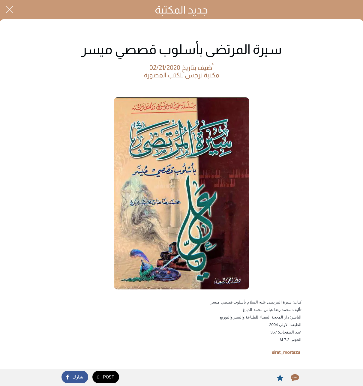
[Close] (9, 9)
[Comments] (294, 377)
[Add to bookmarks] (280, 377)
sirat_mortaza (286, 352)
